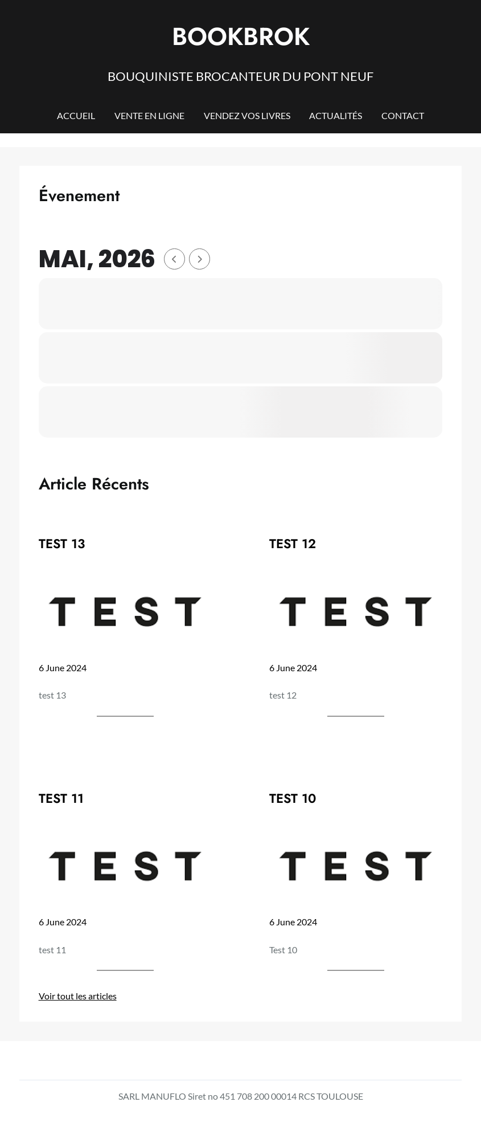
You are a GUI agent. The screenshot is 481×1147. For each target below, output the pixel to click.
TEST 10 (292, 798)
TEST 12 (292, 544)
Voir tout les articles (78, 995)
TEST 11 (61, 798)
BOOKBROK (241, 36)
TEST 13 (62, 544)
